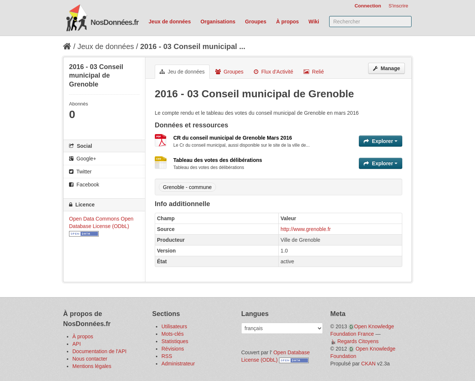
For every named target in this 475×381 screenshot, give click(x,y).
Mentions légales (91, 366)
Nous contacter (89, 359)
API (76, 344)
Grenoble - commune (187, 187)
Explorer (380, 141)
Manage (386, 68)
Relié (314, 72)
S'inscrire (398, 6)
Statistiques (174, 341)
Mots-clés (172, 334)
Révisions (172, 349)
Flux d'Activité (273, 72)
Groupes (255, 22)
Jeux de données (170, 22)
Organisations (217, 22)
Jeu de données (182, 72)
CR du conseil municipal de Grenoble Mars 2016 (232, 138)
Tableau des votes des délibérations (217, 160)
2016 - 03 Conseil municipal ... (192, 46)
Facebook (84, 185)
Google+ (82, 159)
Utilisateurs (174, 326)
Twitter (80, 172)
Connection (367, 6)
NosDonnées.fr (114, 22)
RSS (166, 356)
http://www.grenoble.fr (306, 229)
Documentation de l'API (99, 351)
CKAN (368, 364)
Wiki (313, 22)
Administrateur (178, 364)
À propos (287, 22)
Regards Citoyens (358, 341)
